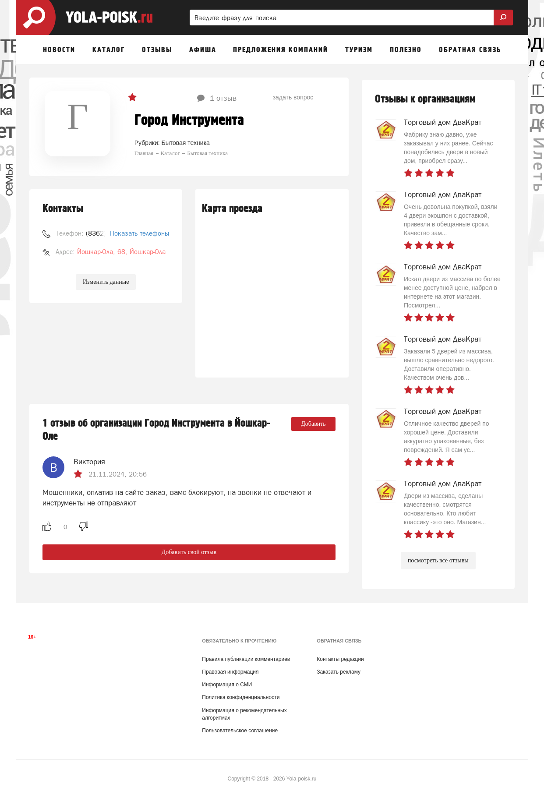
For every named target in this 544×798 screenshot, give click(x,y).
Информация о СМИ (227, 684)
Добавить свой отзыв (189, 552)
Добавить (313, 423)
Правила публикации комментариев (246, 659)
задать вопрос (293, 97)
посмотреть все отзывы (438, 560)
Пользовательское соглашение (240, 730)
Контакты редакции (340, 659)
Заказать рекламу (338, 672)
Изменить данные (106, 282)
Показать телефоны (139, 233)
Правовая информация (230, 672)
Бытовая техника (186, 142)
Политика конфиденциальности (240, 697)
